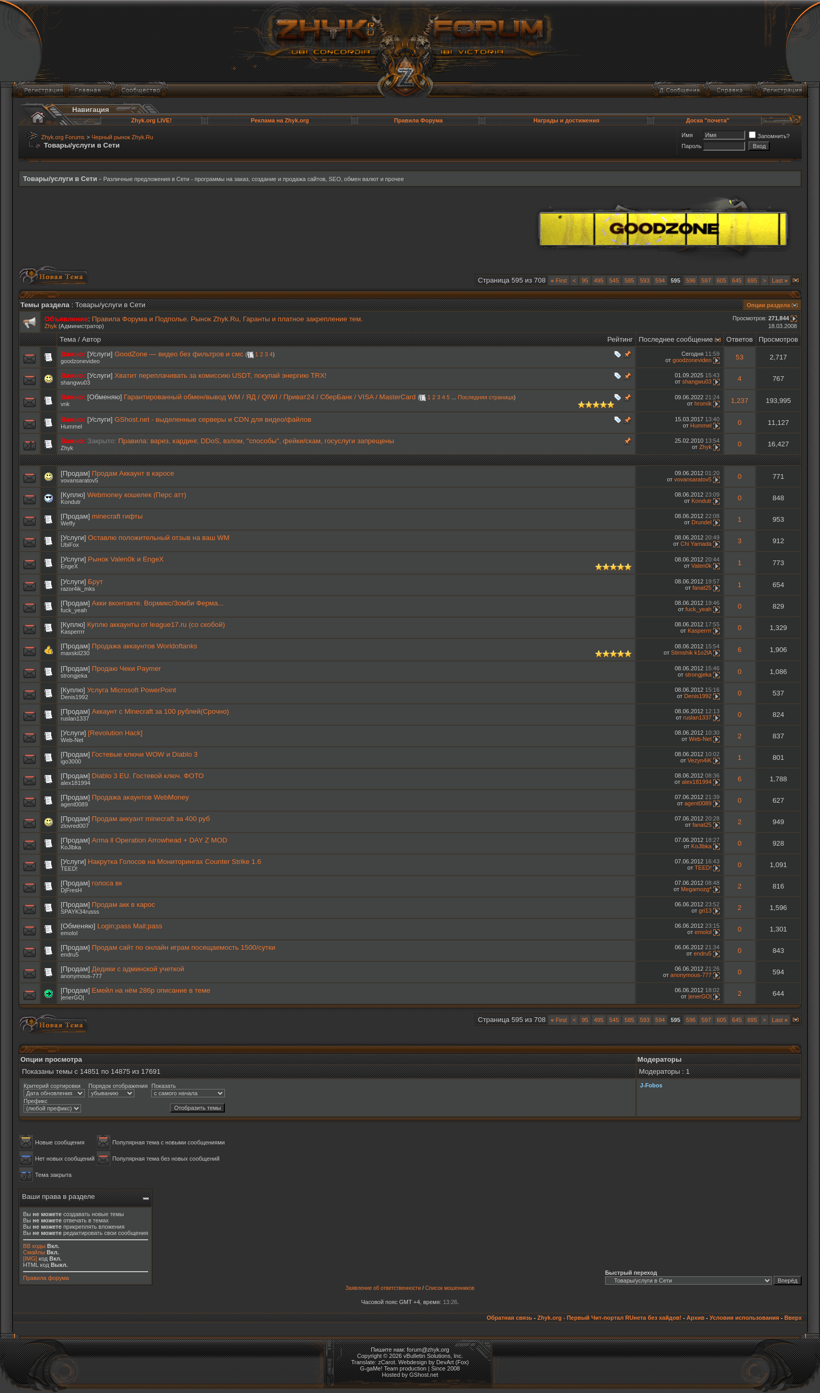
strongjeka (74, 675)
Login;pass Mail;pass (129, 926)
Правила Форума (418, 120)
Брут (95, 582)
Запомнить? (769, 136)
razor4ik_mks (78, 589)
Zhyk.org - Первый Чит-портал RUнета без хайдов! (609, 1318)
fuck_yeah (74, 610)
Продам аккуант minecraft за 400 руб (151, 819)
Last (780, 280)
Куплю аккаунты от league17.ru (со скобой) (156, 624)
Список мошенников (449, 1288)
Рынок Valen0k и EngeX (126, 559)
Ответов (739, 339)
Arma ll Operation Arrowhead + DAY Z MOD (159, 840)
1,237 (739, 401)
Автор (91, 339)
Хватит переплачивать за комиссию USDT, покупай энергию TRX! (220, 375)
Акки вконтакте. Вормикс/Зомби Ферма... (158, 603)
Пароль (691, 146)
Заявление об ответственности (383, 1288)
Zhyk (50, 326)
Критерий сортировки (52, 1086)
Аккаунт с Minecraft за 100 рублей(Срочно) (160, 711)
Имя (686, 135)
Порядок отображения (117, 1086)
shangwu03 (75, 382)
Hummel (71, 426)
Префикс (36, 1101)
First (559, 280)
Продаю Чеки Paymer (126, 668)
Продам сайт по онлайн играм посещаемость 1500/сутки (184, 947)
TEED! (69, 869)
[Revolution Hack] (115, 733)
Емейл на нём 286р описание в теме (151, 990)
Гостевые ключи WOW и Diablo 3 (145, 754)
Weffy (68, 523)
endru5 (69, 954)
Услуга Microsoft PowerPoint (131, 690)
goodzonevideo (80, 361)
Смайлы (34, 1252)
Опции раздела (768, 305)
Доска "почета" (708, 120)
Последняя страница (486, 397)
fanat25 (702, 588)
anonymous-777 (81, 976)
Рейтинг (620, 339)
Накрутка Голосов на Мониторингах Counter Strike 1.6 (174, 862)
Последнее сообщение (676, 339)
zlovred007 (75, 826)
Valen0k (701, 566)
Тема (68, 339)
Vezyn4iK (700, 760)
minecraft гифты (117, 516)
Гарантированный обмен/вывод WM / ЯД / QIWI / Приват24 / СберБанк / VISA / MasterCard (270, 397)
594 (660, 280)
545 (614, 280)
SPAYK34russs (80, 911)
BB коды (34, 1246)
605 (721, 280)
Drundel (701, 522)
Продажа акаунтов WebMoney (140, 797)
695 (752, 280)
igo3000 (71, 761)
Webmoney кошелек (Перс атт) (137, 495)
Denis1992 (74, 697)
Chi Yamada (696, 544)
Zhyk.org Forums (63, 137)
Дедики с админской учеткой (138, 969)
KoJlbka (71, 847)
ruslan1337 (75, 718)
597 (706, 280)
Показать (163, 1086)
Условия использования (744, 1318)
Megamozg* (696, 889)
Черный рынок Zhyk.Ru (122, 137)
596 (691, 280)
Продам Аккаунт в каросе (133, 473)
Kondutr (71, 502)
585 (629, 280)
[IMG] (30, 1258)
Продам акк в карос (123, 904)
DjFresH (71, 890)
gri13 (705, 910)
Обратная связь (509, 1318)
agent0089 (74, 804)
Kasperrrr (73, 631)
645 (737, 280)
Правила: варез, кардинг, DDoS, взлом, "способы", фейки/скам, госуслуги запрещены (256, 441)
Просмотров (778, 339)
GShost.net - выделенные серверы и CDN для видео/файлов (213, 419)
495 (598, 280)
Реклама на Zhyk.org (279, 120)
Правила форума (46, 1278)
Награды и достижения (566, 120)
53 (740, 357)
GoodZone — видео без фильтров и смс (179, 354)
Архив (695, 1318)
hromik (703, 403)
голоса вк (107, 883)
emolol (69, 933)
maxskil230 (75, 653)
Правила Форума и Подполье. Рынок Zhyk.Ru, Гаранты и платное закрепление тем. (227, 319)
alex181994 (75, 783)
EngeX (69, 566)
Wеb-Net (72, 740)
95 (585, 280)
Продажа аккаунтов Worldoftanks (145, 646)
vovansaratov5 (79, 480)
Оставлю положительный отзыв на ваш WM (159, 538)
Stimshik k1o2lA (691, 652)
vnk (65, 404)
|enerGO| (72, 997)
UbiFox (70, 545)
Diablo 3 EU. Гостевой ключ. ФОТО (148, 776)
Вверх (793, 1318)
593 (645, 280)
